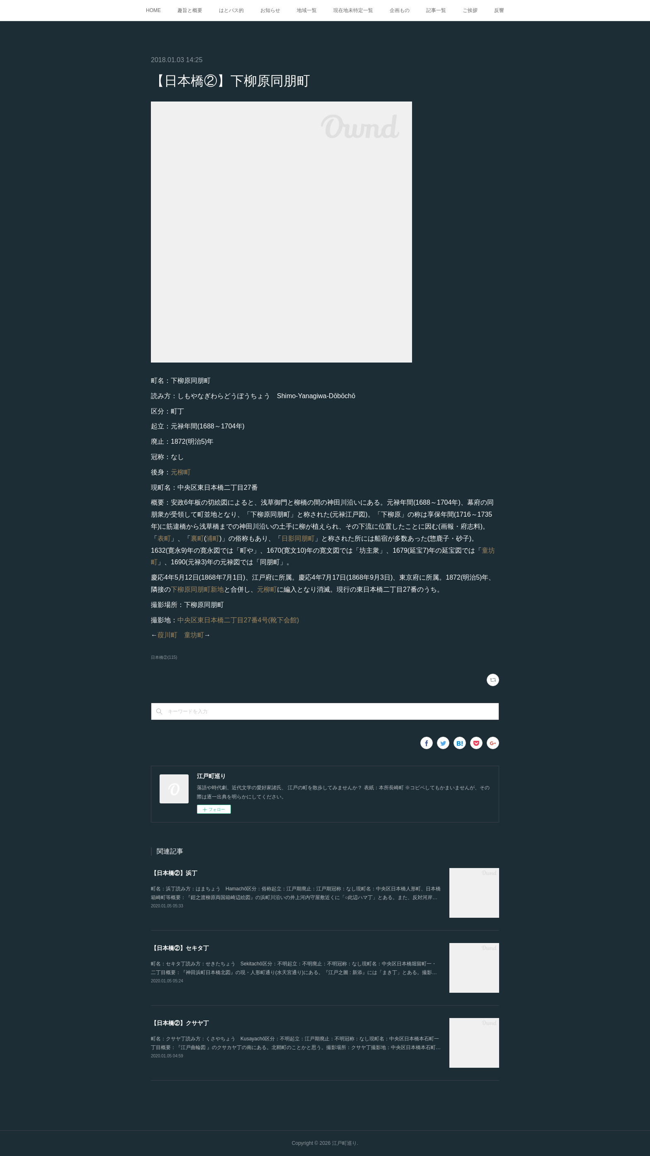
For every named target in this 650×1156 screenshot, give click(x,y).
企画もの (400, 10)
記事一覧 (436, 10)
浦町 (212, 538)
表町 (164, 538)
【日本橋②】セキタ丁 (180, 948)
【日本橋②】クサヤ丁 (180, 1023)
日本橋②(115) (164, 657)
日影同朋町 (298, 538)
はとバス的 (231, 10)
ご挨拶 (470, 10)
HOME (153, 10)
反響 (499, 10)
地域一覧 (307, 10)
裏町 (197, 538)
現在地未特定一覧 (353, 10)
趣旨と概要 (189, 10)
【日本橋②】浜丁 (174, 873)
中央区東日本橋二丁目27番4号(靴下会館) (238, 620)
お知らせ (270, 10)
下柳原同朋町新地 (197, 589)
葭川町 (167, 634)
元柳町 (181, 472)
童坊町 (194, 634)
